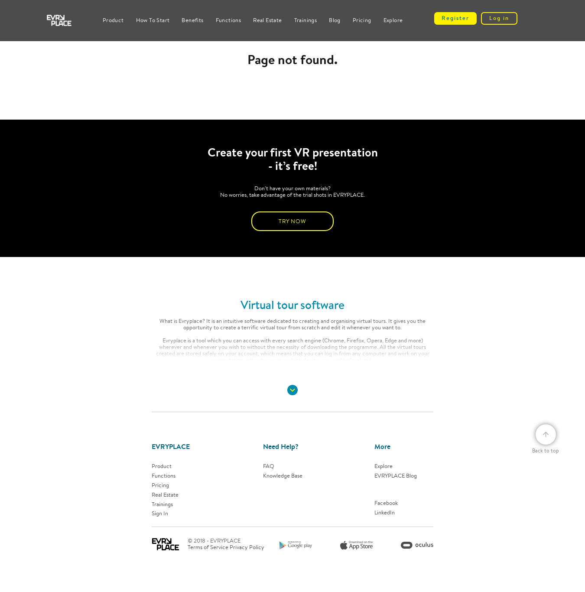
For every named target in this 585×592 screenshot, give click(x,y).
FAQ (268, 466)
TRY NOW (293, 221)
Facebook (386, 503)
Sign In (160, 514)
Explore (393, 20)
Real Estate (267, 20)
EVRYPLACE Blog (395, 476)
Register (455, 18)
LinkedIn (384, 513)
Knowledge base (282, 476)
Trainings (305, 20)
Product (113, 20)
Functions (228, 20)
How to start (153, 20)
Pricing (362, 20)
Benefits (192, 20)
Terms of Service (208, 547)
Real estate (165, 495)
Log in (499, 18)
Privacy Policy (247, 547)
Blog (335, 20)
